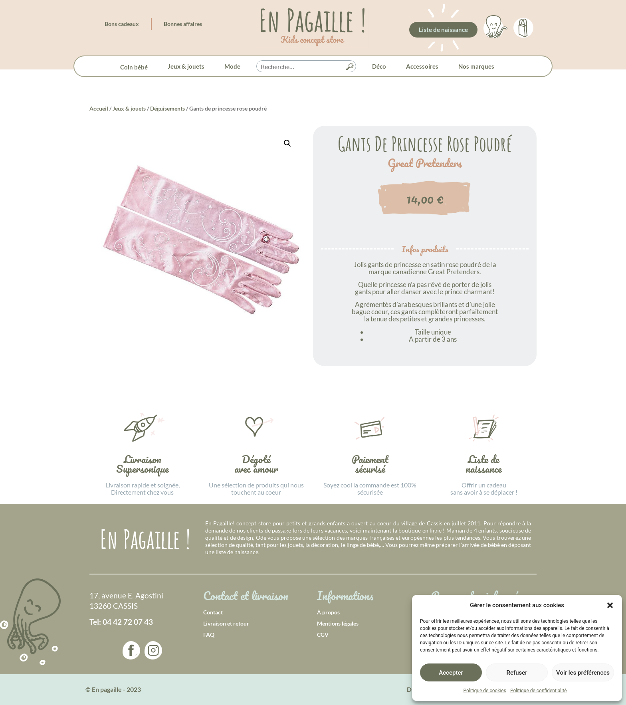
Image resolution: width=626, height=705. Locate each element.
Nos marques (476, 66)
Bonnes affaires (183, 23)
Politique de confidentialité (538, 690)
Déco (379, 66)
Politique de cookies (485, 690)
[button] (610, 605)
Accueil (98, 108)
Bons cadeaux (122, 23)
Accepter (451, 672)
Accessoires (422, 66)
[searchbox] (306, 67)
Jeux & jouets (186, 66)
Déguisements (167, 108)
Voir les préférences (583, 672)
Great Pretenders (425, 163)
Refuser (516, 672)
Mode (232, 66)
